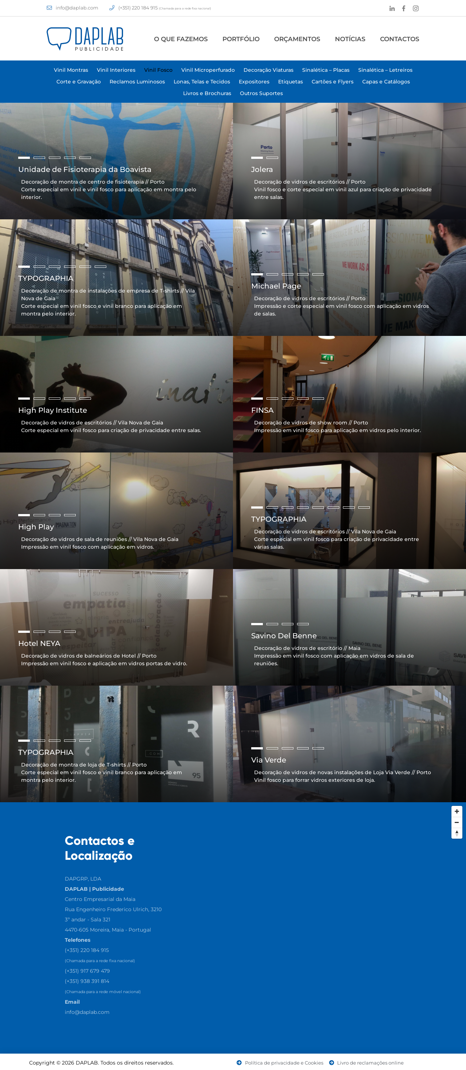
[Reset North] (456, 833)
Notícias (350, 39)
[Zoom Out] (456, 822)
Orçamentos (297, 39)
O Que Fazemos (181, 39)
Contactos (399, 39)
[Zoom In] (456, 811)
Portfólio (241, 39)
